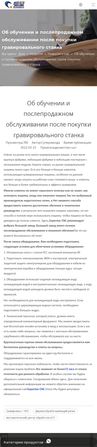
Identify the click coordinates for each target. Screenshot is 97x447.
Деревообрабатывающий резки (55, 411)
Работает (70, 147)
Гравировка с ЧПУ (17, 411)
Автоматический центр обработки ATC (30, 417)
